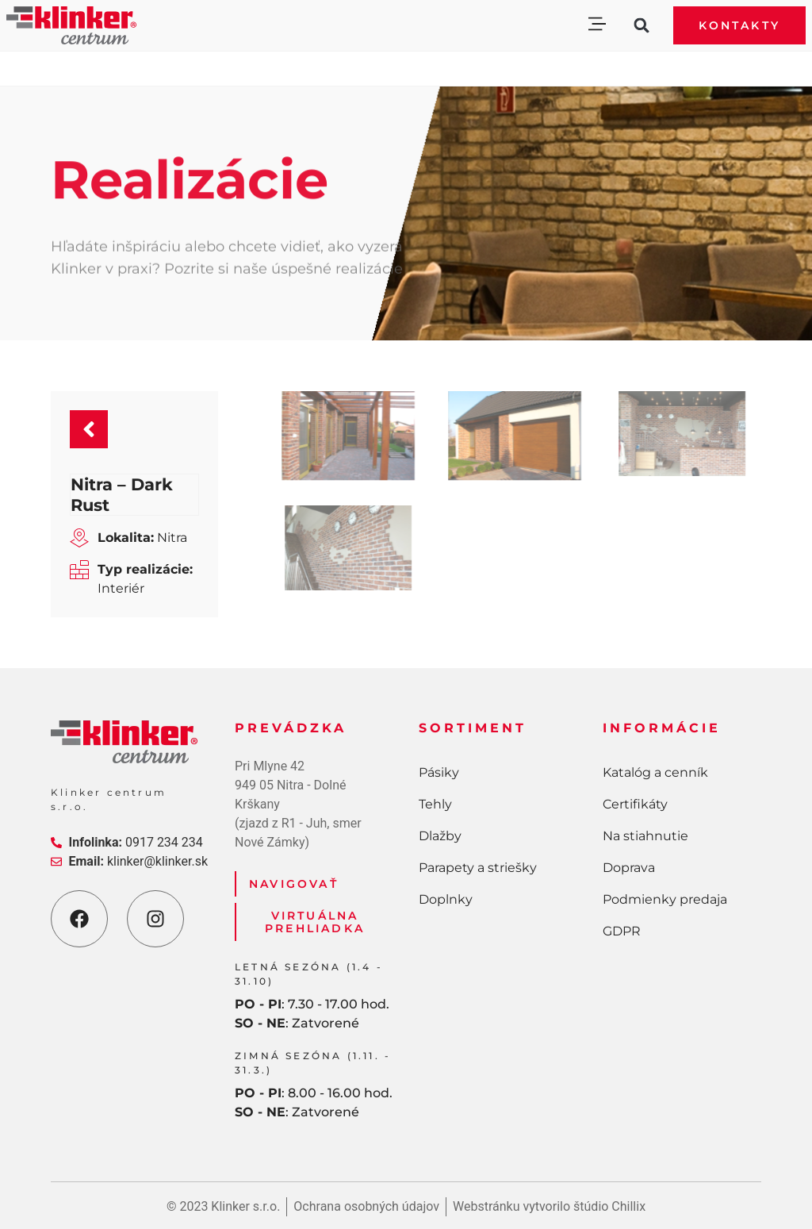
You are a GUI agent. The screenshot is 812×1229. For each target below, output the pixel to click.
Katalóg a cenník (655, 772)
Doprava (629, 867)
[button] (597, 25)
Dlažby (440, 835)
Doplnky (446, 899)
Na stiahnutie (645, 835)
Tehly (435, 804)
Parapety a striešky (478, 867)
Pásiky (439, 772)
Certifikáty (635, 804)
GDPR (622, 931)
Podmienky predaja (665, 899)
